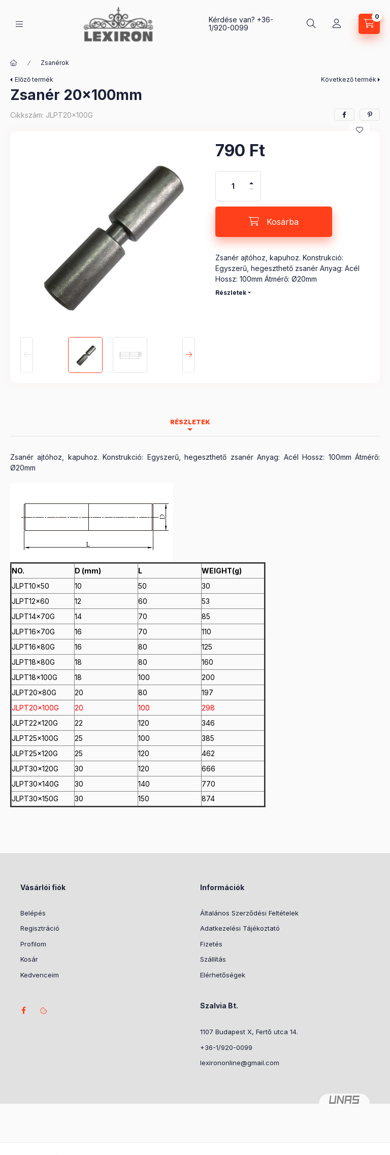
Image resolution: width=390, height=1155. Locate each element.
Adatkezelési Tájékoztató (240, 928)
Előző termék (34, 79)
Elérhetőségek (222, 975)
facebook (23, 1010)
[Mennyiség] (233, 186)
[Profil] (337, 24)
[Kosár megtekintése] (369, 24)
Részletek (230, 292)
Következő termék (348, 79)
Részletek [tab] (190, 422)
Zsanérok (55, 62)
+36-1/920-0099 (241, 23)
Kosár (29, 959)
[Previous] (26, 355)
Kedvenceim (39, 975)
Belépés (33, 913)
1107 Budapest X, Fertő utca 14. (249, 1032)
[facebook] (344, 115)
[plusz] (251, 179)
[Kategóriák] (19, 24)
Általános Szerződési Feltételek (249, 913)
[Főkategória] (13, 62)
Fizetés (211, 944)
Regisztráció (39, 928)
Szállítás (213, 959)
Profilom (33, 944)
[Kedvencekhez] (359, 130)
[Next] (188, 355)
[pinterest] (370, 115)
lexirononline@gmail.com (239, 1063)
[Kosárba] (273, 222)
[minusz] (251, 193)
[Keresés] (311, 24)
